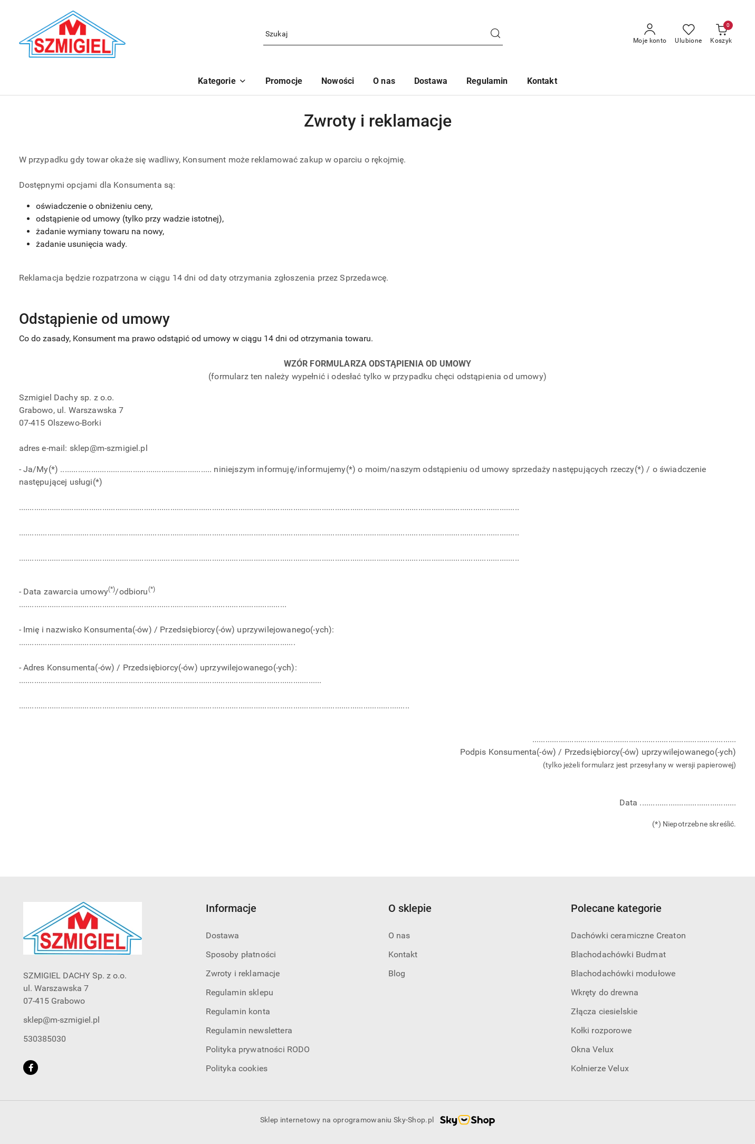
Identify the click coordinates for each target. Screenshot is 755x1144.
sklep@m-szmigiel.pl (61, 1020)
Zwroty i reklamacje (243, 973)
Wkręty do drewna (605, 992)
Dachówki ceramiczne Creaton (628, 935)
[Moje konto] (650, 34)
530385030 (44, 1039)
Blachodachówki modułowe (623, 973)
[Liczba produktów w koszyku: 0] (721, 34)
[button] (222, 82)
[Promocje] (284, 82)
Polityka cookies (237, 1068)
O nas (399, 935)
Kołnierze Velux (600, 1068)
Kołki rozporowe (601, 1030)
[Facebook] (30, 1067)
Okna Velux (592, 1049)
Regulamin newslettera (249, 1030)
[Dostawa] (431, 82)
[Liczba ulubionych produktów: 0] (688, 34)
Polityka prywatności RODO (258, 1049)
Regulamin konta (238, 1011)
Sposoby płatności (241, 954)
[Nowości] (337, 82)
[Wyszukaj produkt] (383, 34)
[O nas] (384, 82)
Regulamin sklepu (240, 992)
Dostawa (223, 935)
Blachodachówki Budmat (618, 954)
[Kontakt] (542, 82)
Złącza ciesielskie (604, 1011)
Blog (397, 973)
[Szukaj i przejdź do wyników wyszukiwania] (495, 34)
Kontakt (403, 954)
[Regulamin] (487, 82)
